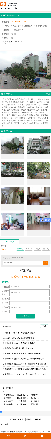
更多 (48, 94)
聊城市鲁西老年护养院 (22, 395)
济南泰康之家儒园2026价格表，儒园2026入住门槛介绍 (24, 364)
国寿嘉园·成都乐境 (9, 398)
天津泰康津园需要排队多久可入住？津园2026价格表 (23, 359)
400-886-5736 (16, 42)
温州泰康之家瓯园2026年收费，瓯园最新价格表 (22, 353)
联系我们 (29, 419)
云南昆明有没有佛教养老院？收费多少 (18, 348)
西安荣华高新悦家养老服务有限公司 (9, 395)
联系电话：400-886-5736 (25, 276)
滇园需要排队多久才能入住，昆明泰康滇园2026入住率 (24, 374)
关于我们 (13, 419)
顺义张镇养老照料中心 (9, 404)
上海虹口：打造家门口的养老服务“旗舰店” (19, 333)
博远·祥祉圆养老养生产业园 (36, 404)
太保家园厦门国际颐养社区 (22, 401)
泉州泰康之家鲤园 (36, 401)
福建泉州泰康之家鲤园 (22, 398)
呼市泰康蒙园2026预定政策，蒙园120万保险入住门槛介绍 (26, 369)
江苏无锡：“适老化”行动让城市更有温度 (18, 338)
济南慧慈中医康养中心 (36, 395)
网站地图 (38, 419)
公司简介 (21, 419)
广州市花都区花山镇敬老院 (22, 404)
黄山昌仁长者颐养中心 (36, 398)
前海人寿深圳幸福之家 (9, 401)
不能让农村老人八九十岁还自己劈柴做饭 (19, 343)
